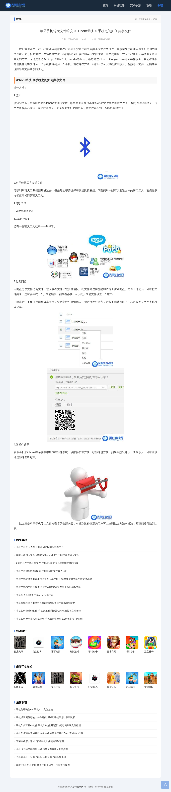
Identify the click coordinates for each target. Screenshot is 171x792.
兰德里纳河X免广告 (24, 687)
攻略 (149, 5)
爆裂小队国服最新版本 (137, 651)
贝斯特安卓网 (144, 19)
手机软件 (119, 5)
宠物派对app (76, 651)
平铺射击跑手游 (96, 651)
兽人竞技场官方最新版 (81, 687)
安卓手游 (135, 5)
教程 (160, 5)
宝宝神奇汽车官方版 (154, 651)
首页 (105, 5)
